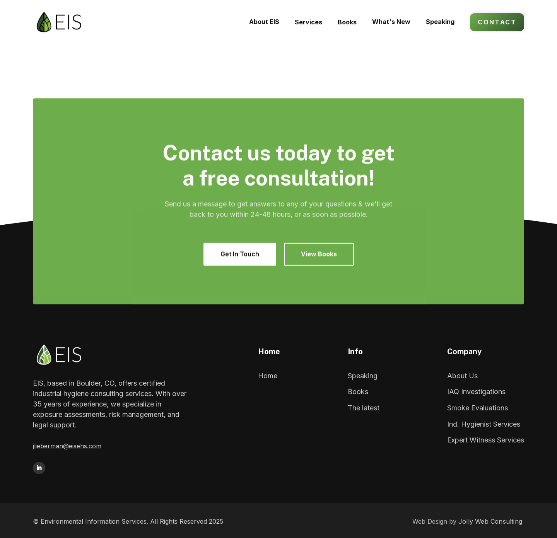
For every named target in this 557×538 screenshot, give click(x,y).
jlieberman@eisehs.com (67, 446)
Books (358, 392)
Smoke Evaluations (477, 408)
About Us (462, 376)
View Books (319, 254)
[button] (308, 22)
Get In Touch (239, 254)
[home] (74, 22)
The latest (363, 408)
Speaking (363, 376)
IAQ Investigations (476, 392)
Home (267, 376)
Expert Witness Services (485, 440)
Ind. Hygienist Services (483, 424)
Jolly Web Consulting (490, 521)
